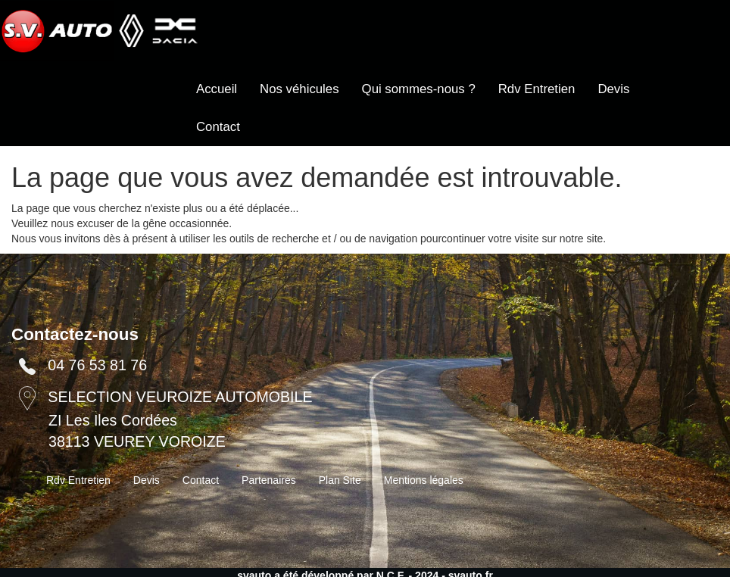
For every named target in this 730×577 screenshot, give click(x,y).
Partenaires (269, 480)
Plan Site (340, 480)
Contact (218, 127)
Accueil (216, 89)
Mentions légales (423, 480)
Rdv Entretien (537, 89)
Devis (613, 89)
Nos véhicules (299, 89)
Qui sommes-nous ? (419, 89)
